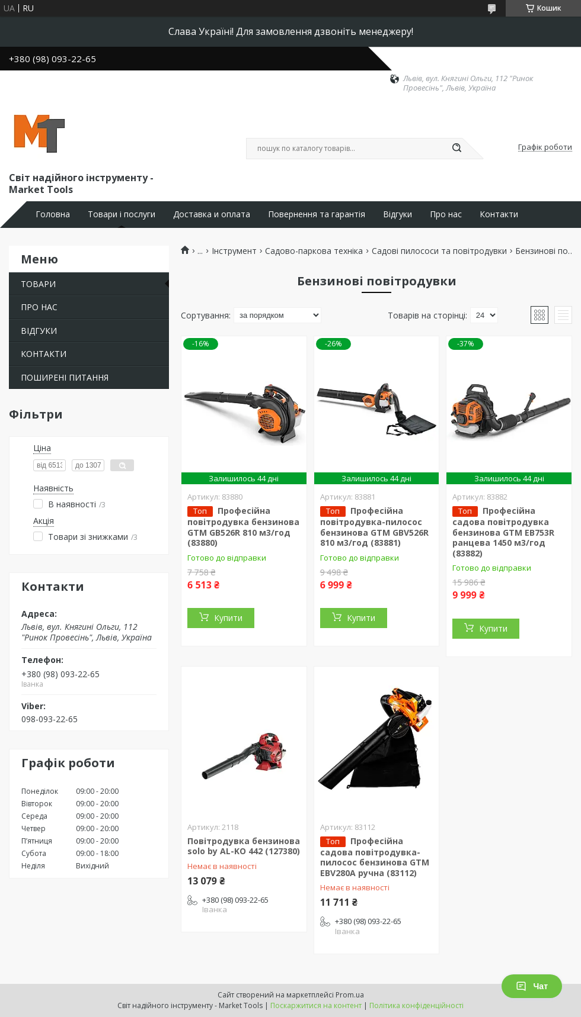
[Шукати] (456, 148)
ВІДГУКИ (39, 330)
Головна (53, 214)
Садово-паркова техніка (314, 251)
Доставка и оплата (211, 214)
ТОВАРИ (38, 283)
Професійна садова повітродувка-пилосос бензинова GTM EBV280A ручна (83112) (374, 856)
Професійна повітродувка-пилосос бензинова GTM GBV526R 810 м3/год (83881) (374, 526)
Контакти (499, 214)
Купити (228, 617)
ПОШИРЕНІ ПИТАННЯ (64, 377)
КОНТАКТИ (43, 353)
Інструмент (234, 251)
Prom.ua (350, 995)
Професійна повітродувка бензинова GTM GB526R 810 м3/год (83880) (243, 526)
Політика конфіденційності (416, 1005)
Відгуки (397, 214)
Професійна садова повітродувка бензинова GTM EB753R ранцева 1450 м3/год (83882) (503, 532)
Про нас (446, 214)
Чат (532, 986)
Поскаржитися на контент (316, 1005)
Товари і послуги (121, 214)
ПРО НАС (39, 307)
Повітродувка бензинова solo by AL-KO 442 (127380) (243, 846)
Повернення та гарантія (316, 214)
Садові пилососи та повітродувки (439, 251)
